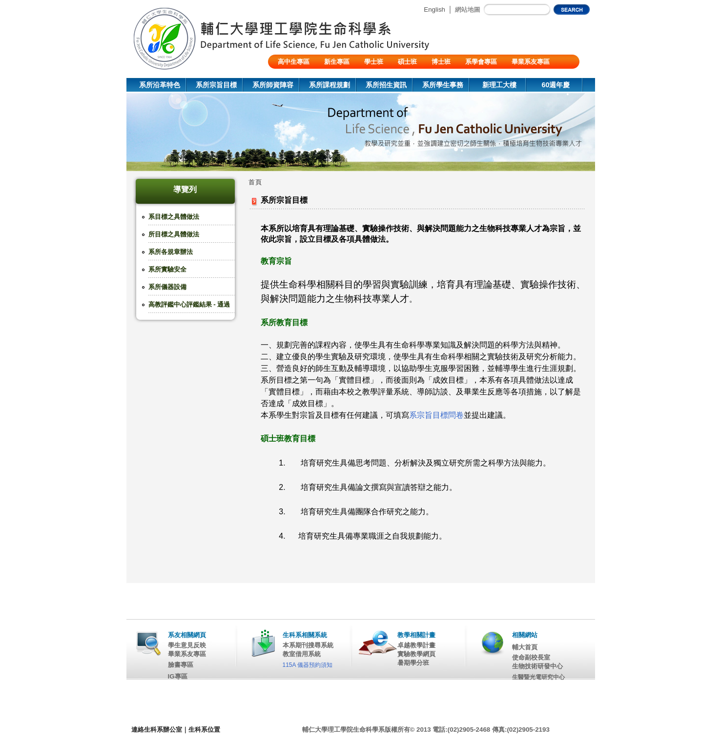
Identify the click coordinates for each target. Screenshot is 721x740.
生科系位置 (204, 729)
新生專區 (337, 61)
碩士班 (407, 61)
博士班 (441, 61)
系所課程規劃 (329, 85)
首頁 (255, 182)
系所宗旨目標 (216, 85)
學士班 (373, 61)
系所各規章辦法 (170, 251)
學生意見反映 (187, 645)
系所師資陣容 (272, 85)
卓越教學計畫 (416, 645)
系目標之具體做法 (173, 216)
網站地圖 (467, 9)
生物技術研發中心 (537, 666)
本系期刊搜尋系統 (308, 645)
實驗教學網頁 (416, 654)
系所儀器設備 (167, 287)
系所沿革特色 (159, 85)
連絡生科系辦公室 (156, 729)
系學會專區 (481, 61)
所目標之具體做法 (173, 234)
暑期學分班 (413, 662)
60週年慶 (555, 85)
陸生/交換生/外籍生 (305, 75)
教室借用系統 (302, 654)
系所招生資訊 (386, 85)
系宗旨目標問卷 (436, 415)
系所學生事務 (442, 85)
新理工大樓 (499, 85)
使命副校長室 (531, 657)
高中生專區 (293, 61)
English (434, 9)
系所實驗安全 (167, 269)
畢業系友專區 (531, 61)
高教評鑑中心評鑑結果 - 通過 (189, 304)
